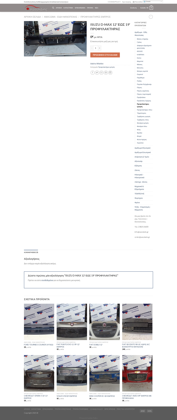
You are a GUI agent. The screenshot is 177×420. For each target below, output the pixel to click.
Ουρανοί (140, 74)
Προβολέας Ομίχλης (144, 101)
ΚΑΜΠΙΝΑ (140, 55)
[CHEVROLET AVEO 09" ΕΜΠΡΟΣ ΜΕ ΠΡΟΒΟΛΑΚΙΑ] (137, 373)
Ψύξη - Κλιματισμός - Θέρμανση (143, 208)
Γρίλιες (139, 42)
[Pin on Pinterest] (106, 73)
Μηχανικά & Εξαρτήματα (139, 187)
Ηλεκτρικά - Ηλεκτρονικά (139, 176)
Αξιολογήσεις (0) (31, 252)
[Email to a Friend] (101, 73)
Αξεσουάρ (138, 161)
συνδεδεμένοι (47, 280)
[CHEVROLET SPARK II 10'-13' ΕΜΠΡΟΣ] (39, 373)
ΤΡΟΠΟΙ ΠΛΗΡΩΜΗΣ (80, 409)
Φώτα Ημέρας (142, 139)
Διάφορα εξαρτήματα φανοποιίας (144, 46)
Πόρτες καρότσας (143, 91)
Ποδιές (139, 81)
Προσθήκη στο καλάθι (105, 55)
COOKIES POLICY (114, 2)
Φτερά (139, 136)
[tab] (31, 252)
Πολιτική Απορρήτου (126, 409)
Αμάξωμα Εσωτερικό (143, 152)
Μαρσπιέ (140, 61)
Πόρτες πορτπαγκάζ (144, 94)
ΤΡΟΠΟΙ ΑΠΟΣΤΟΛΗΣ (63, 409)
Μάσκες (139, 64)
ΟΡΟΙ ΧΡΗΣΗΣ (109, 409)
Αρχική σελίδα (32, 16)
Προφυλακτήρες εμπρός (96, 16)
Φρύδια (139, 133)
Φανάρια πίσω (142, 126)
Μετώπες (140, 68)
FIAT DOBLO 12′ (96, 345)
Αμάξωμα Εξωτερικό (142, 148)
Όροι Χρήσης (126, 2)
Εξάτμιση (138, 166)
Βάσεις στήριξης (142, 39)
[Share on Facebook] (93, 73)
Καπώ (139, 58)
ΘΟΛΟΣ (140, 51)
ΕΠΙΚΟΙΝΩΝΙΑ (80, 8)
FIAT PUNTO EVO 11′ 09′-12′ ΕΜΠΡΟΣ (68, 345)
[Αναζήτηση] (53, 7)
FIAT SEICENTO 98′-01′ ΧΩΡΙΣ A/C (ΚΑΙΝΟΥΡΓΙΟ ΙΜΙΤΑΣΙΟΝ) (136, 345)
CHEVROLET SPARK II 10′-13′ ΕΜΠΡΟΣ (36, 397)
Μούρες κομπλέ (142, 71)
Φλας (139, 130)
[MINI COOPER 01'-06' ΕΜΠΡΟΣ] (104, 373)
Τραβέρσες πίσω (143, 120)
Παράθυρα (140, 78)
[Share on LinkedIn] (110, 73)
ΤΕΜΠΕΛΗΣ (139, 194)
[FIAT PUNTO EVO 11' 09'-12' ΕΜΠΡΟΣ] (72, 322)
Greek (147, 2)
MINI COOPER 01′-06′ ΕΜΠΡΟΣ (102, 396)
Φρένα (137, 202)
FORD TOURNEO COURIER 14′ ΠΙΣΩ (38, 345)
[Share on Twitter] (97, 73)
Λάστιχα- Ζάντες (141, 182)
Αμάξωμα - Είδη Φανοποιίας (60, 16)
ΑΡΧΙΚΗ (59, 8)
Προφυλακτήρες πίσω (144, 110)
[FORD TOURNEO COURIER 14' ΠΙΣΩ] (39, 322)
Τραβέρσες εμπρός (143, 116)
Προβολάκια (141, 97)
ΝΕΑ (96, 8)
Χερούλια (140, 143)
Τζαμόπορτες (141, 113)
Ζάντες (137, 170)
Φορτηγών (139, 198)
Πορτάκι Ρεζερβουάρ (144, 84)
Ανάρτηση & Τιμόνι (142, 157)
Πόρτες (139, 87)
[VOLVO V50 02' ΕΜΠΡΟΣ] (72, 373)
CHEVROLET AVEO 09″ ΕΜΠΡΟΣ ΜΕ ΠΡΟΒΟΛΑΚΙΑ (137, 397)
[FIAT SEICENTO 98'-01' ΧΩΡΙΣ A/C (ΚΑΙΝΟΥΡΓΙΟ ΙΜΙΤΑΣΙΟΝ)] (137, 322)
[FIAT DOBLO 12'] (104, 322)
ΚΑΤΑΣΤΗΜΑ (68, 8)
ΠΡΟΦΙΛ (90, 8)
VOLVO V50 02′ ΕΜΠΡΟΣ (67, 396)
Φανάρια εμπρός (143, 123)
